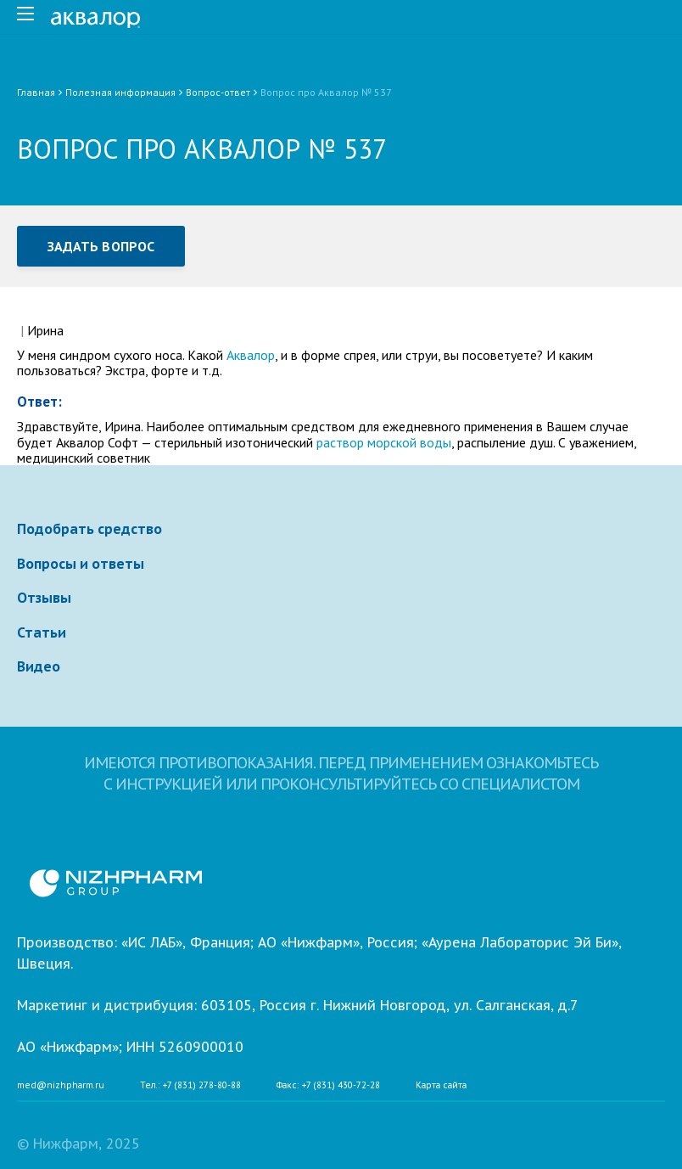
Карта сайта (441, 1086)
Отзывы (44, 597)
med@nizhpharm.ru (60, 1086)
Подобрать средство (89, 528)
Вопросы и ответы (80, 563)
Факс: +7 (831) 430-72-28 (328, 1086)
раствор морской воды (383, 442)
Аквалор (250, 354)
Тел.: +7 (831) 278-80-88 (190, 1086)
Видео (38, 666)
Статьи (41, 632)
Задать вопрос (101, 246)
